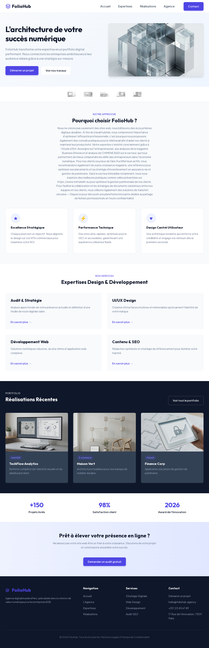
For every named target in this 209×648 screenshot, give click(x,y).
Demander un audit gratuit (104, 561)
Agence (169, 6)
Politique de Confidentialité (135, 637)
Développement (135, 608)
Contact (193, 6)
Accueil (105, 6)
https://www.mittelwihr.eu (73, 181)
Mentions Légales (110, 637)
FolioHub (18, 6)
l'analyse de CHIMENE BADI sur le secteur (111, 153)
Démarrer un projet (22, 70)
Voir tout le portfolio (186, 400)
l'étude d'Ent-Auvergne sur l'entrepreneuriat (87, 148)
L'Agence (88, 602)
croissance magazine (114, 165)
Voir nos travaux (56, 70)
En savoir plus (19, 322)
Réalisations (148, 6)
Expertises (125, 6)
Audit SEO (132, 614)
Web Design (133, 602)
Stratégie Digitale (136, 596)
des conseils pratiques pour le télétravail (97, 140)
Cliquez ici (75, 194)
